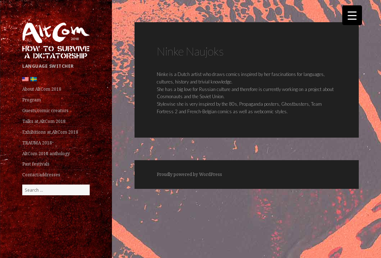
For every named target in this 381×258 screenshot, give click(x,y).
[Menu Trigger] (352, 15)
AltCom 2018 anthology (46, 153)
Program (31, 100)
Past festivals (36, 164)
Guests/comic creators (45, 111)
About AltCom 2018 (41, 89)
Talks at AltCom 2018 (44, 121)
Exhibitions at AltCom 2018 (50, 132)
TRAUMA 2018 (37, 143)
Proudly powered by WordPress (189, 174)
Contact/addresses (41, 175)
